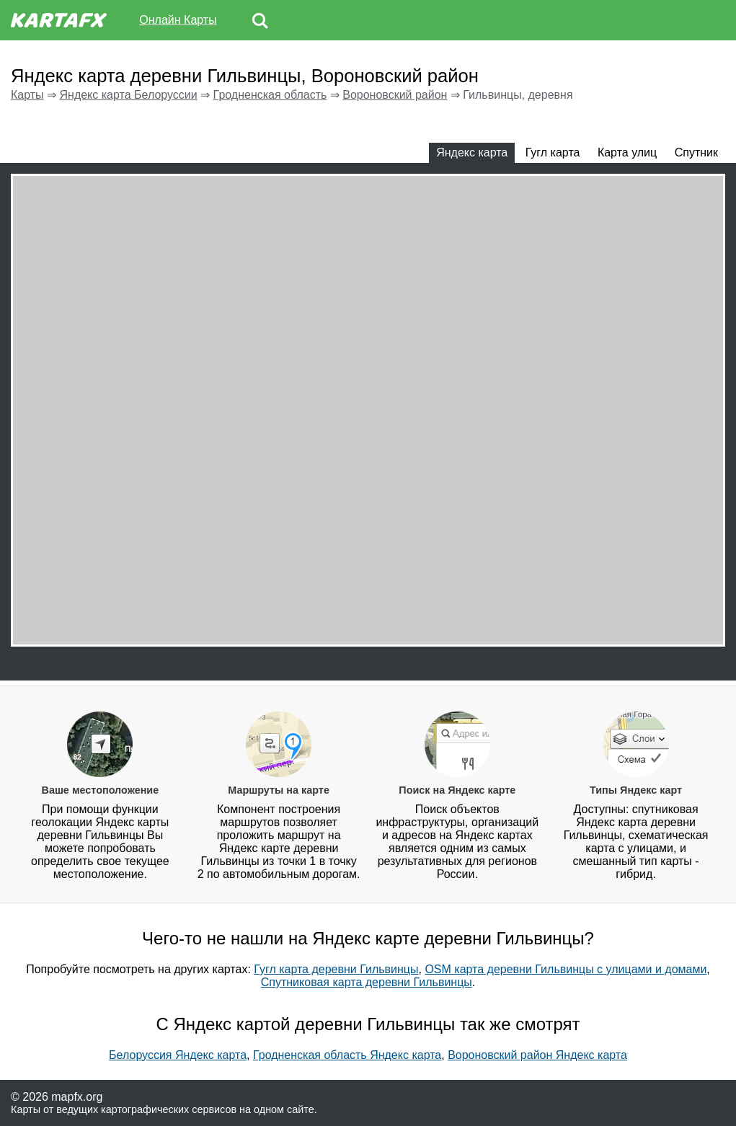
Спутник (696, 152)
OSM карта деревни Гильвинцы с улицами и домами (565, 969)
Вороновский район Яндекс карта (537, 1055)
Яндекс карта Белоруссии (128, 95)
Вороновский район (394, 95)
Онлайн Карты (177, 20)
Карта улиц (627, 152)
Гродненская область (270, 95)
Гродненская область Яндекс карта (347, 1055)
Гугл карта (553, 152)
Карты (27, 95)
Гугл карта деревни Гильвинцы (336, 969)
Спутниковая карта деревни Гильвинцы (366, 982)
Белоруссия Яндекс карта (178, 1055)
